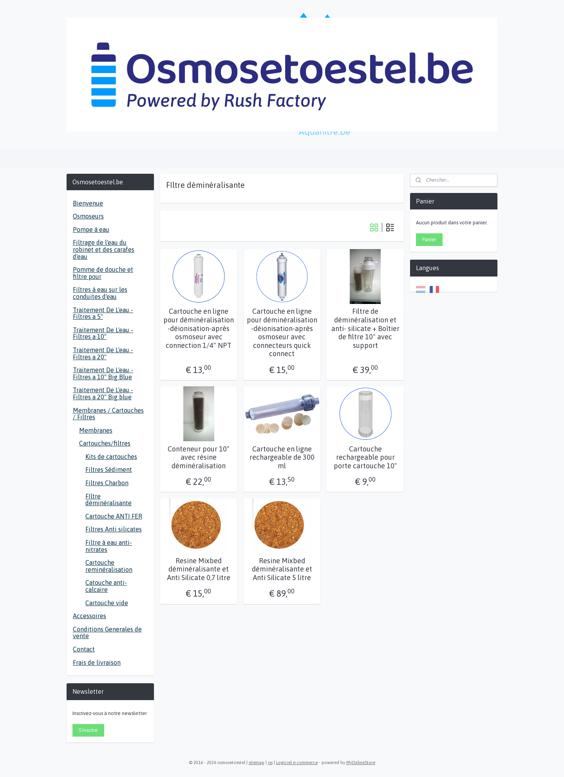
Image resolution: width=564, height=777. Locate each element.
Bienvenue (88, 203)
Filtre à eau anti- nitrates (108, 546)
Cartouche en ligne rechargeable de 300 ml (282, 457)
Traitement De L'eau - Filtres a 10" (103, 333)
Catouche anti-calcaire (106, 586)
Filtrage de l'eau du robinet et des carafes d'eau (103, 249)
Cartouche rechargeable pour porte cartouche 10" (365, 457)
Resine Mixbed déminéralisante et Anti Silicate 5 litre (282, 569)
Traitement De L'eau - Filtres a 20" (103, 353)
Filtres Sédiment (108, 469)
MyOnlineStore (360, 762)
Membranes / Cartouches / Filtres (108, 414)
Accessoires (89, 615)
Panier (429, 239)
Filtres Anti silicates (113, 529)
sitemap (256, 762)
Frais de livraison (97, 662)
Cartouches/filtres (104, 443)
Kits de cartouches (111, 456)
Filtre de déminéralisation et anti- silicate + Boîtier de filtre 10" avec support (365, 328)
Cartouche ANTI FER (113, 516)
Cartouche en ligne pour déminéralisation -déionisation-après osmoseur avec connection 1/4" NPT (198, 328)
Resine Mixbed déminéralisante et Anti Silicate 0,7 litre (198, 569)
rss (270, 762)
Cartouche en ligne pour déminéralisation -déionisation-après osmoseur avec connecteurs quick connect (282, 332)
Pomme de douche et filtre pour (103, 273)
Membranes (95, 430)
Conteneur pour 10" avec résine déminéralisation (199, 457)
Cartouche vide (106, 602)
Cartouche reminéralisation (108, 566)
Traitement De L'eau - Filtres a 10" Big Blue (103, 373)
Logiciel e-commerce (297, 762)
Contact (84, 649)
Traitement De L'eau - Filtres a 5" (103, 313)
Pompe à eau (91, 229)
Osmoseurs (88, 216)
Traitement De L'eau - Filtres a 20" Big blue (103, 393)
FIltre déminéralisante (108, 500)
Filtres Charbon (106, 482)
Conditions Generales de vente (107, 633)
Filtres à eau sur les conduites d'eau (100, 293)
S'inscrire (88, 730)
